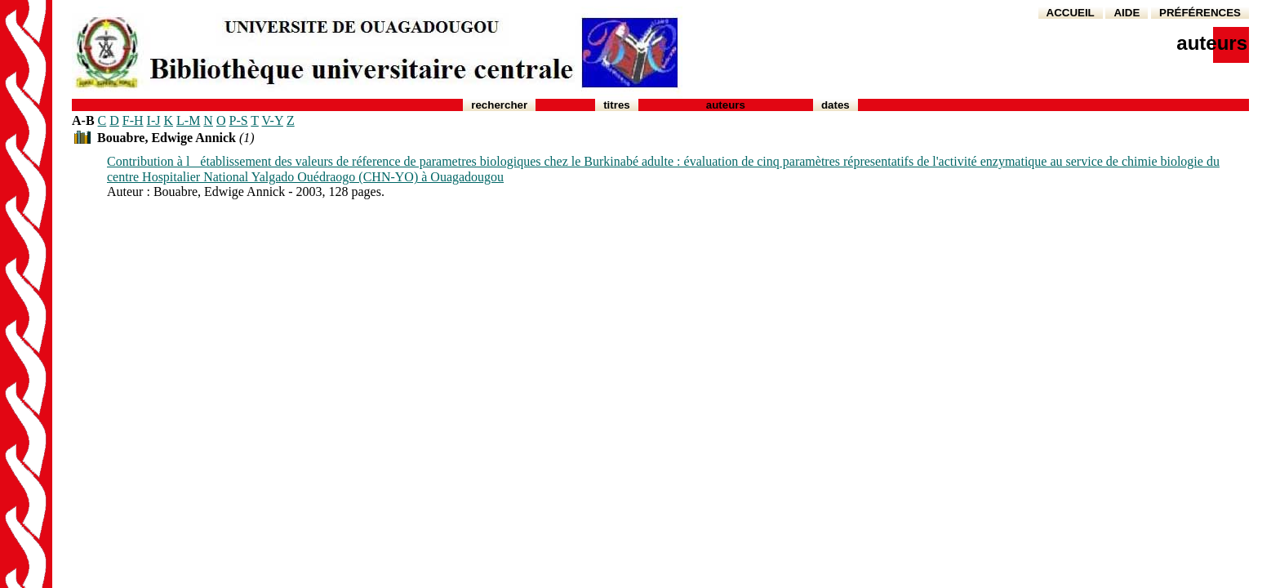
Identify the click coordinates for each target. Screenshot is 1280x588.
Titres (616, 105)
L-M (188, 120)
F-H (133, 120)
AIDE (1126, 13)
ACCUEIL (1071, 13)
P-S (238, 120)
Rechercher (499, 105)
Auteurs (725, 105)
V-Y (272, 120)
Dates (835, 105)
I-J (154, 120)
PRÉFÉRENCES (1200, 13)
